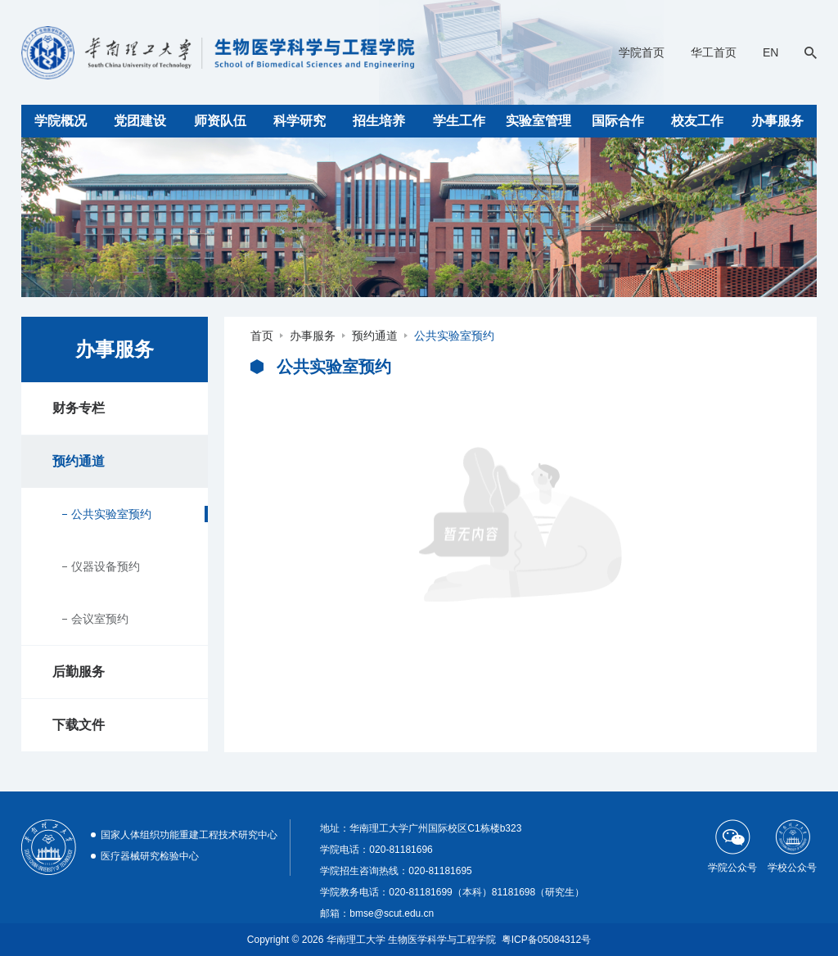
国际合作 (618, 121)
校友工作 (697, 121)
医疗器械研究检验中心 (150, 856)
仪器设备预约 (105, 566)
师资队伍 (220, 121)
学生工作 (459, 121)
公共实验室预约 (111, 514)
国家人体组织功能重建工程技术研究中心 (189, 835)
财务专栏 (78, 408)
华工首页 (714, 52)
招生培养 (379, 121)
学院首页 (642, 52)
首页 (261, 335)
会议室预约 (99, 618)
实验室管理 (538, 121)
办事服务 (777, 121)
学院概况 (60, 121)
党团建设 (140, 121)
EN (770, 52)
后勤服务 (78, 672)
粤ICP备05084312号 (546, 939)
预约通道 (78, 461)
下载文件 (78, 725)
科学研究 (299, 121)
